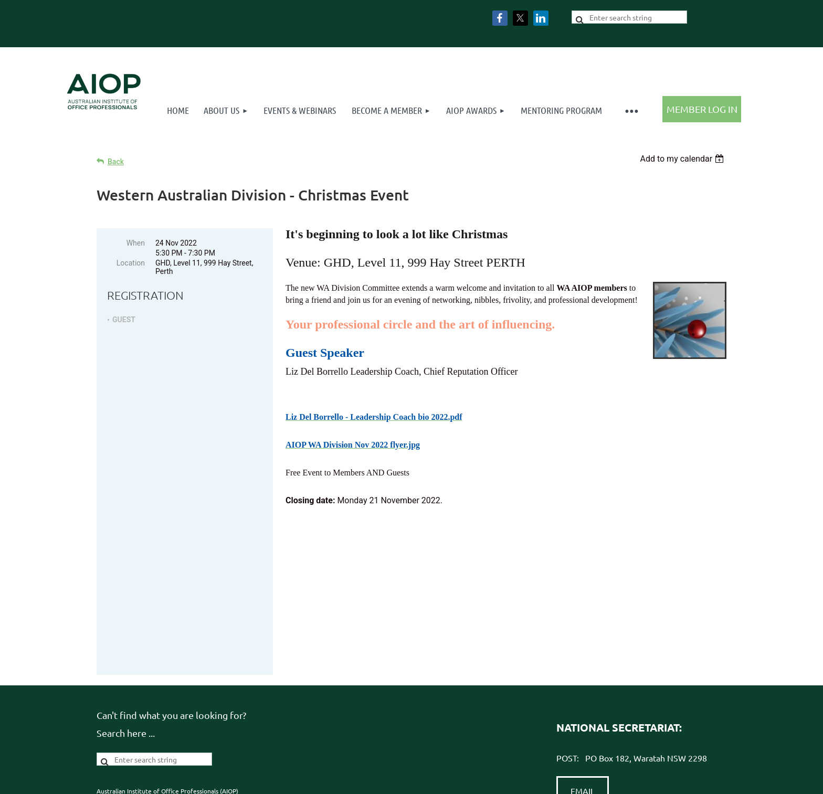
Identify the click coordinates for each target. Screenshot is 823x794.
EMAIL (583, 659)
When (135, 243)
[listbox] (683, 158)
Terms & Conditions (305, 716)
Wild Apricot (605, 780)
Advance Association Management (456, 716)
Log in (701, 109)
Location (131, 263)
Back (116, 161)
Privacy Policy (244, 716)
